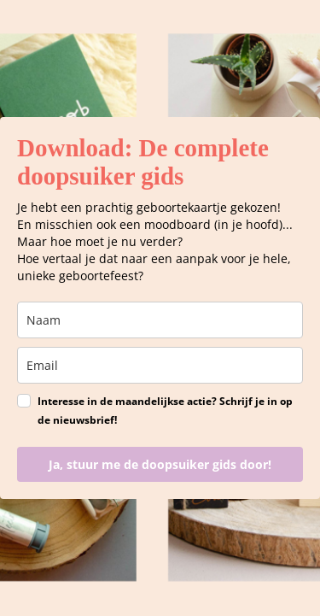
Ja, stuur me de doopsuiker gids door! (160, 464)
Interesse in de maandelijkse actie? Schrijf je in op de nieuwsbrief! (165, 410)
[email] (160, 365)
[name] (160, 320)
